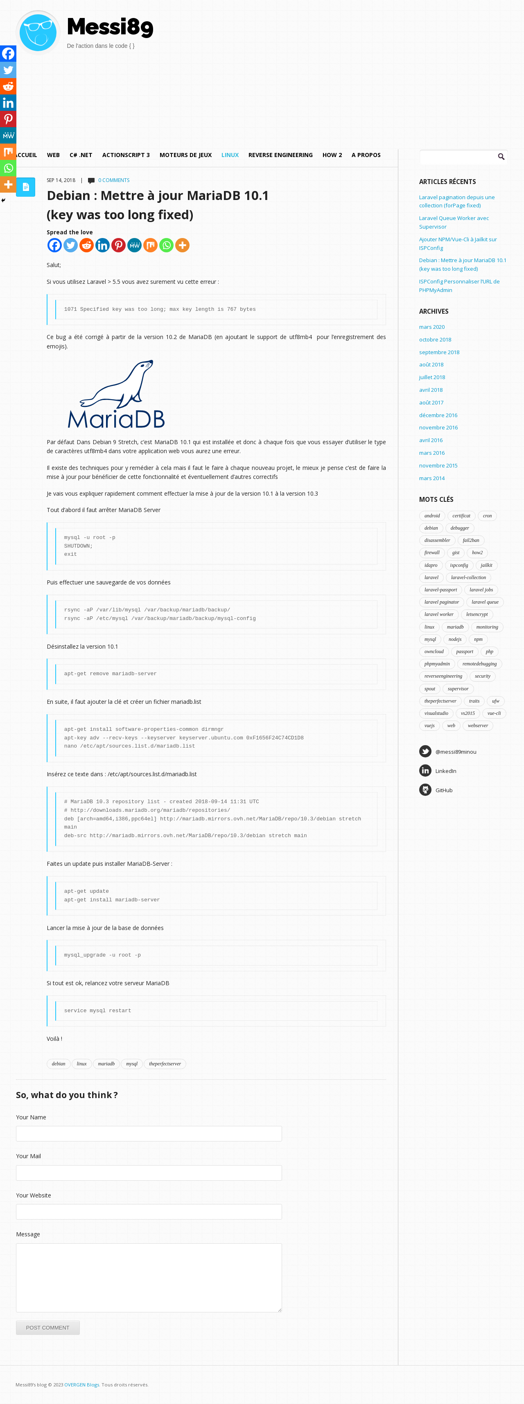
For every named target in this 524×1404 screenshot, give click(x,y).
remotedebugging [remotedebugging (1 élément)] (480, 664)
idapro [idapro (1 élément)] (431, 565)
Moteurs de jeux (186, 155)
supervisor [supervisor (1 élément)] (458, 689)
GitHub (436, 790)
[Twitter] (70, 245)
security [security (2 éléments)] (482, 676)
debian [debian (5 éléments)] (431, 528)
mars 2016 (432, 452)
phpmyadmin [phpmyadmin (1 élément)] (437, 664)
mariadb (106, 1064)
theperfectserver (165, 1064)
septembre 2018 (439, 352)
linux (82, 1064)
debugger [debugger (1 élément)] (460, 528)
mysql (132, 1064)
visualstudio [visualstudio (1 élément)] (436, 713)
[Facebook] (54, 245)
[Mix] (150, 245)
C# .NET (81, 155)
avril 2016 (431, 440)
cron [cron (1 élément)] (487, 516)
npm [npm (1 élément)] (478, 639)
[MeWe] (134, 245)
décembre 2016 (438, 415)
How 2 (332, 155)
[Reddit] (86, 245)
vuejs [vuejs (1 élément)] (430, 725)
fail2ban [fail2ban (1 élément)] (471, 540)
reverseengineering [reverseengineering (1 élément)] (443, 676)
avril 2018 (431, 389)
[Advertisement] (360, 67)
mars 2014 (432, 478)
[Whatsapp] (166, 245)
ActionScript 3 (126, 155)
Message (28, 1234)
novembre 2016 (438, 427)
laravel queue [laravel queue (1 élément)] (485, 602)
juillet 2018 (432, 377)
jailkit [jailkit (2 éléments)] (486, 565)
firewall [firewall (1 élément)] (432, 552)
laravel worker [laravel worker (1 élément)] (439, 614)
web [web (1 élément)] (451, 725)
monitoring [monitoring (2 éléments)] (487, 627)
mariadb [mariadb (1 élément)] (455, 627)
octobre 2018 (435, 339)
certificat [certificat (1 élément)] (461, 516)
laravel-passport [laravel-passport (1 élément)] (441, 590)
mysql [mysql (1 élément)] (430, 639)
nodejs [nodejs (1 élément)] (455, 639)
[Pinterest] (118, 245)
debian (59, 1064)
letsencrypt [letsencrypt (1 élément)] (477, 614)
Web (53, 155)
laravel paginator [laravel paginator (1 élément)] (442, 602)
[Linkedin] (102, 245)
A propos (366, 155)
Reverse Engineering (280, 155)
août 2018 (431, 364)
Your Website (33, 1195)
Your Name (31, 1117)
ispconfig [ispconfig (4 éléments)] (459, 565)
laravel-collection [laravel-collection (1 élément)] (468, 577)
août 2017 (431, 402)
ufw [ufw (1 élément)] (495, 701)
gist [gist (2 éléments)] (455, 552)
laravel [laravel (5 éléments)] (431, 577)
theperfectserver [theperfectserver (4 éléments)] (440, 701)
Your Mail (28, 1156)
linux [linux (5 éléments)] (429, 627)
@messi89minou (448, 751)
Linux (230, 155)
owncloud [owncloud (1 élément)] (434, 651)
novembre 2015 (438, 465)
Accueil (25, 155)
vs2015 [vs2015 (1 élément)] (468, 713)
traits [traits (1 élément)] (474, 701)
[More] (182, 245)
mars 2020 (432, 326)
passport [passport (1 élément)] (464, 651)
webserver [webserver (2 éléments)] (478, 725)
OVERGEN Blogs (81, 1385)
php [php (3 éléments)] (489, 651)
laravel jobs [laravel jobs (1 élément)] (481, 590)
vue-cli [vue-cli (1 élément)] (494, 713)
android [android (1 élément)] (432, 516)
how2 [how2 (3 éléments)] (477, 552)
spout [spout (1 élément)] (430, 689)
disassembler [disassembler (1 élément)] (437, 540)
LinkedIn (437, 770)
